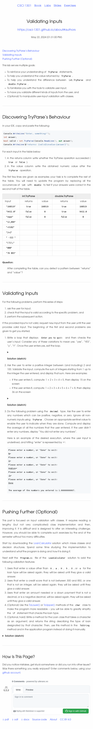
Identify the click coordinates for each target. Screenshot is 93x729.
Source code (39, 720)
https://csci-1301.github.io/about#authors (46, 30)
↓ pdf (5, 720)
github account (11, 673)
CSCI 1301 (24, 5)
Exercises (70, 5)
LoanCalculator (42, 543)
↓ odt (15, 720)
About (53, 720)
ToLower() (34, 605)
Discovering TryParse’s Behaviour (20, 51)
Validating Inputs (12, 55)
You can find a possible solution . (46, 636)
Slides (57, 5)
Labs (47, 5)
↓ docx (25, 720)
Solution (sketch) (14, 636)
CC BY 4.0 (65, 720)
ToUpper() (49, 605)
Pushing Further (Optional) (17, 59)
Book (37, 5)
